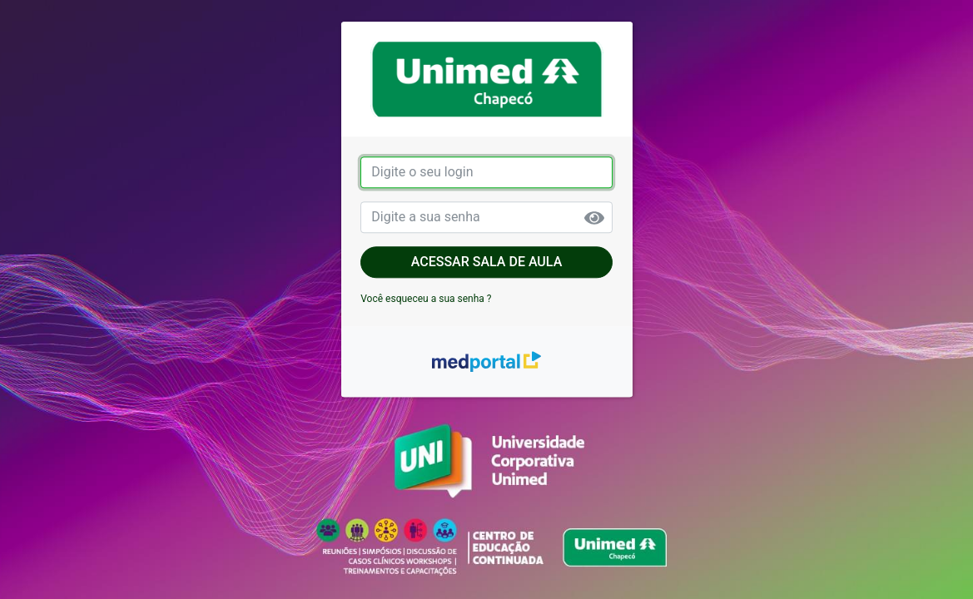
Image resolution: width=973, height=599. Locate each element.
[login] (486, 172)
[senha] (486, 217)
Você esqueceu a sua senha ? (425, 298)
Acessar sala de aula (487, 262)
